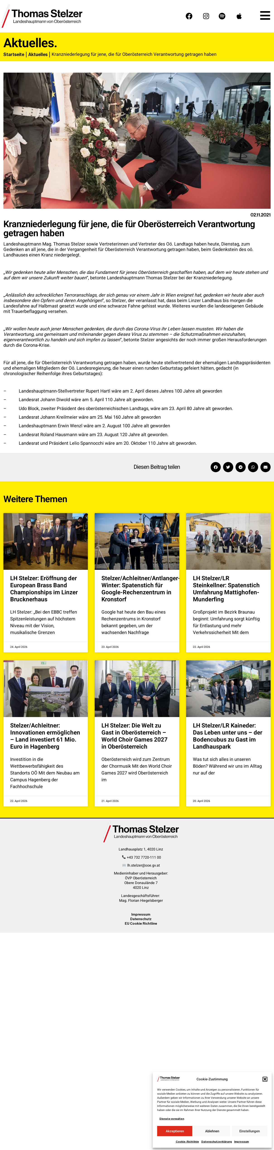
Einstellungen (249, 1131)
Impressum (241, 1141)
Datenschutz (140, 919)
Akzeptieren (175, 1131)
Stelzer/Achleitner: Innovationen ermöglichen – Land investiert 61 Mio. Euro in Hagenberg (45, 736)
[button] (265, 1079)
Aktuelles (38, 54)
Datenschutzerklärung (216, 1141)
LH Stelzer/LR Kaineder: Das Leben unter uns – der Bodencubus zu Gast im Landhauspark (227, 736)
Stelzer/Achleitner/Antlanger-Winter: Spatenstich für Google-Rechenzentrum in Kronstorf (140, 589)
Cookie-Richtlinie (187, 1141)
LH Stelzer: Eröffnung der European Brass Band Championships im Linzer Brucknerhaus (44, 589)
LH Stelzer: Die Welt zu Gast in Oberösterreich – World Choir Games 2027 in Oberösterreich (134, 736)
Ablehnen (212, 1131)
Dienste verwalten (171, 1118)
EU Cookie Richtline (141, 923)
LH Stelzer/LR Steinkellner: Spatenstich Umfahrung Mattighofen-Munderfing (226, 589)
